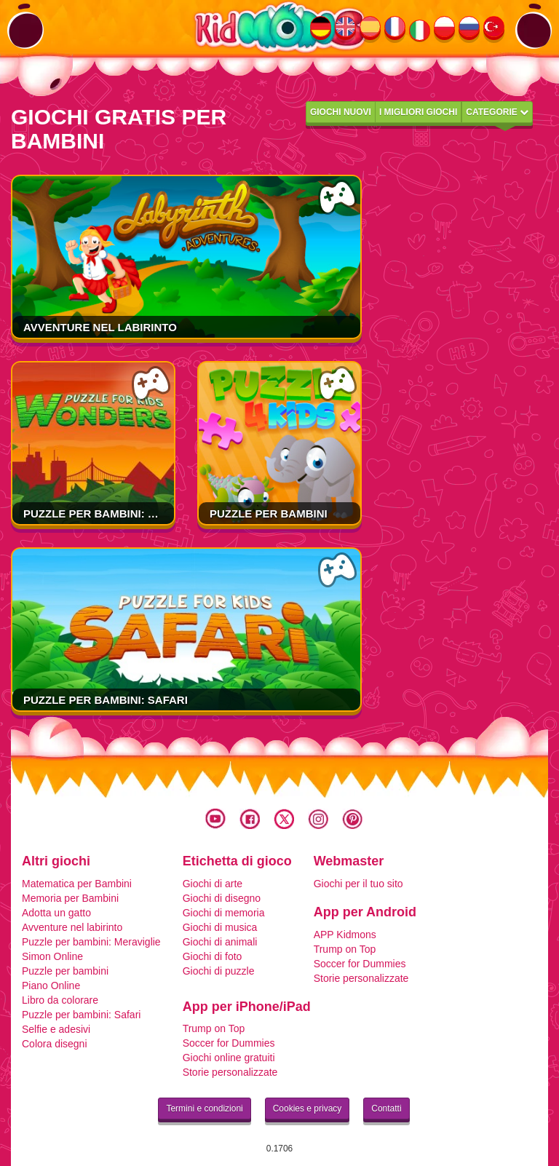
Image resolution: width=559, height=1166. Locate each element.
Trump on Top (345, 949)
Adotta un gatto (56, 913)
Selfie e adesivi (56, 1029)
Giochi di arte (212, 883)
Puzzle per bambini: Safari (105, 700)
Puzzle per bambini (269, 513)
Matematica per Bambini (77, 883)
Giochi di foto (212, 956)
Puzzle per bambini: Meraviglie (119, 513)
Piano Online (51, 985)
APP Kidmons (345, 934)
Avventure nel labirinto (100, 327)
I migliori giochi (418, 112)
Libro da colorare (60, 1000)
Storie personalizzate (361, 978)
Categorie (497, 112)
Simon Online (52, 956)
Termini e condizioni (204, 1108)
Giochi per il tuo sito (358, 883)
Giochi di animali (220, 942)
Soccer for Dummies (360, 963)
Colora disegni (54, 1044)
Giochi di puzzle (219, 971)
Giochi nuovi (340, 112)
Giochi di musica (220, 927)
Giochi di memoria (224, 913)
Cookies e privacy (307, 1108)
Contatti (386, 1108)
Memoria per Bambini (70, 898)
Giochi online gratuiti (229, 1057)
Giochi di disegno (222, 898)
